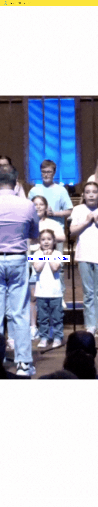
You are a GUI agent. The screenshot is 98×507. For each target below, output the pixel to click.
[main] (49, 256)
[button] (49, 503)
